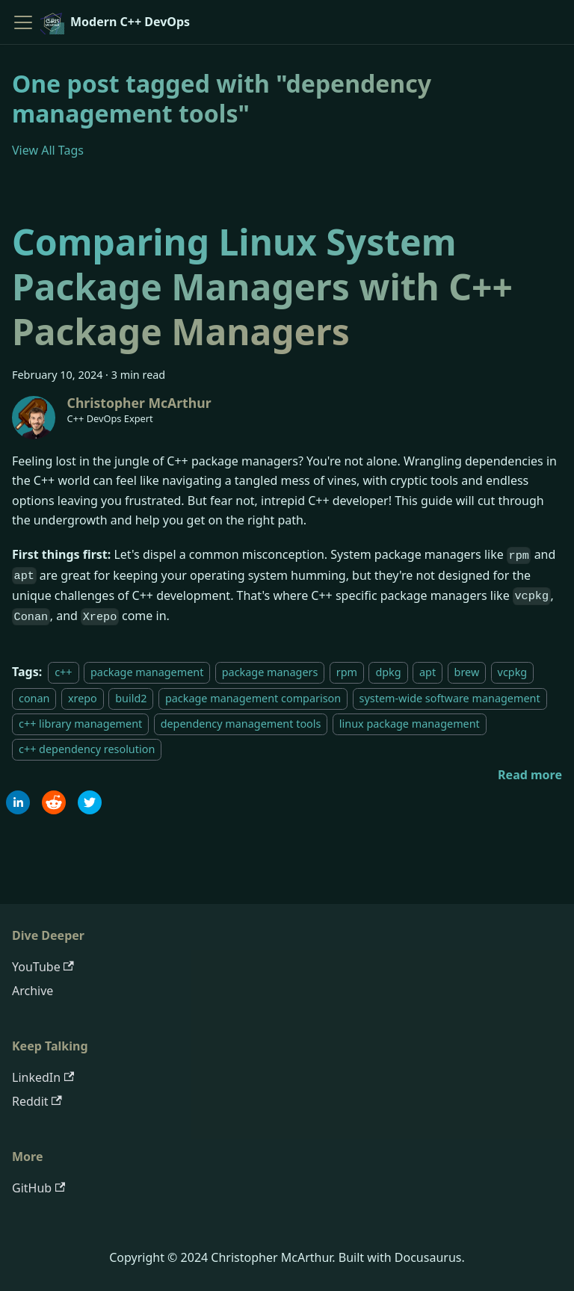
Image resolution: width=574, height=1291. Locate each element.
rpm (346, 672)
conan (34, 698)
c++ (63, 672)
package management (146, 672)
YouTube (43, 967)
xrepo (82, 698)
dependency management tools (241, 723)
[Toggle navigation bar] (23, 22)
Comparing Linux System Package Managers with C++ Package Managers (262, 286)
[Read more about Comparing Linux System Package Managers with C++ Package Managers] (530, 775)
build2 (130, 698)
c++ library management (80, 723)
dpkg (388, 672)
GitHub (38, 1188)
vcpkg (513, 672)
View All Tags (48, 150)
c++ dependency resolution (87, 749)
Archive (32, 990)
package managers (270, 672)
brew (467, 672)
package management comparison (253, 698)
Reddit (37, 1101)
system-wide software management (449, 698)
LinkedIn (43, 1077)
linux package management (409, 723)
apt (427, 672)
